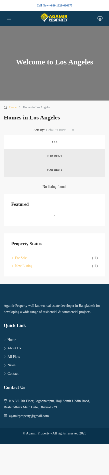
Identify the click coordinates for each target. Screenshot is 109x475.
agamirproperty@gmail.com (29, 416)
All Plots (14, 357)
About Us (14, 348)
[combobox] (60, 130)
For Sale (21, 258)
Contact (13, 373)
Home (12, 107)
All (54, 142)
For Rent (54, 156)
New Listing (23, 266)
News (12, 365)
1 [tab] (57, 217)
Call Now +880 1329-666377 (54, 5)
